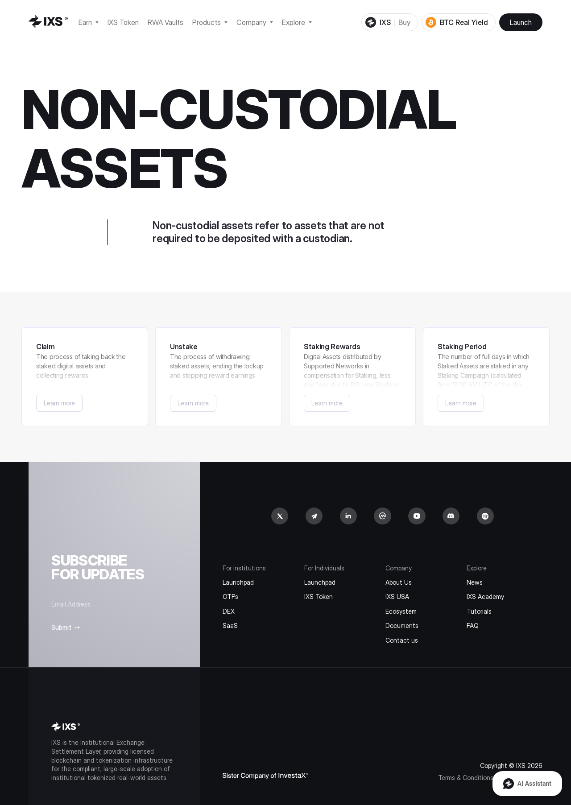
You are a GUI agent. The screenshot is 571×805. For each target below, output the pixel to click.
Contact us (401, 640)
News (475, 582)
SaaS (230, 625)
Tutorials (479, 611)
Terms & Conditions (465, 777)
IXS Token (318, 596)
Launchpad (238, 582)
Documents (401, 625)
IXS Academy (485, 596)
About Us (398, 582)
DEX (229, 611)
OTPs (230, 596)
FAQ (473, 625)
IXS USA (397, 596)
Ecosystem (401, 611)
